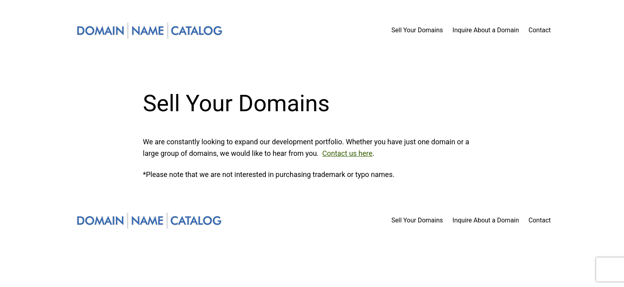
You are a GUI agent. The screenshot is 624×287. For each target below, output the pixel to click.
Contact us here (347, 153)
